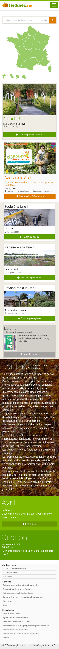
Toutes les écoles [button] (29, 237)
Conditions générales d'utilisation (14, 568)
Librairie (6, 638)
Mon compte (7, 576)
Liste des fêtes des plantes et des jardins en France (21, 633)
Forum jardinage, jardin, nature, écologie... (17, 589)
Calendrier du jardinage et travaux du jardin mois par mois (23, 597)
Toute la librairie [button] (29, 354)
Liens (5, 605)
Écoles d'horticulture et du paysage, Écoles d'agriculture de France (26, 626)
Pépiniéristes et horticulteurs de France (16, 622)
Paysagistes (7, 601)
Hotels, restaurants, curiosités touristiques (18, 593)
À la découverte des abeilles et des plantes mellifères (29, 184)
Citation (14, 537)
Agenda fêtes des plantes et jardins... (16, 618)
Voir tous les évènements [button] (30, 196)
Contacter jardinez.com (11, 572)
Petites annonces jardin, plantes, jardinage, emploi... (21, 585)
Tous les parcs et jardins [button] (29, 134)
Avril (8, 502)
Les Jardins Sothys (14, 123)
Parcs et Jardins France (11, 614)
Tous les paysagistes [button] (29, 318)
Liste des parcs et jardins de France (15, 630)
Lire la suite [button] (29, 524)
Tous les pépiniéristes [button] (29, 277)
